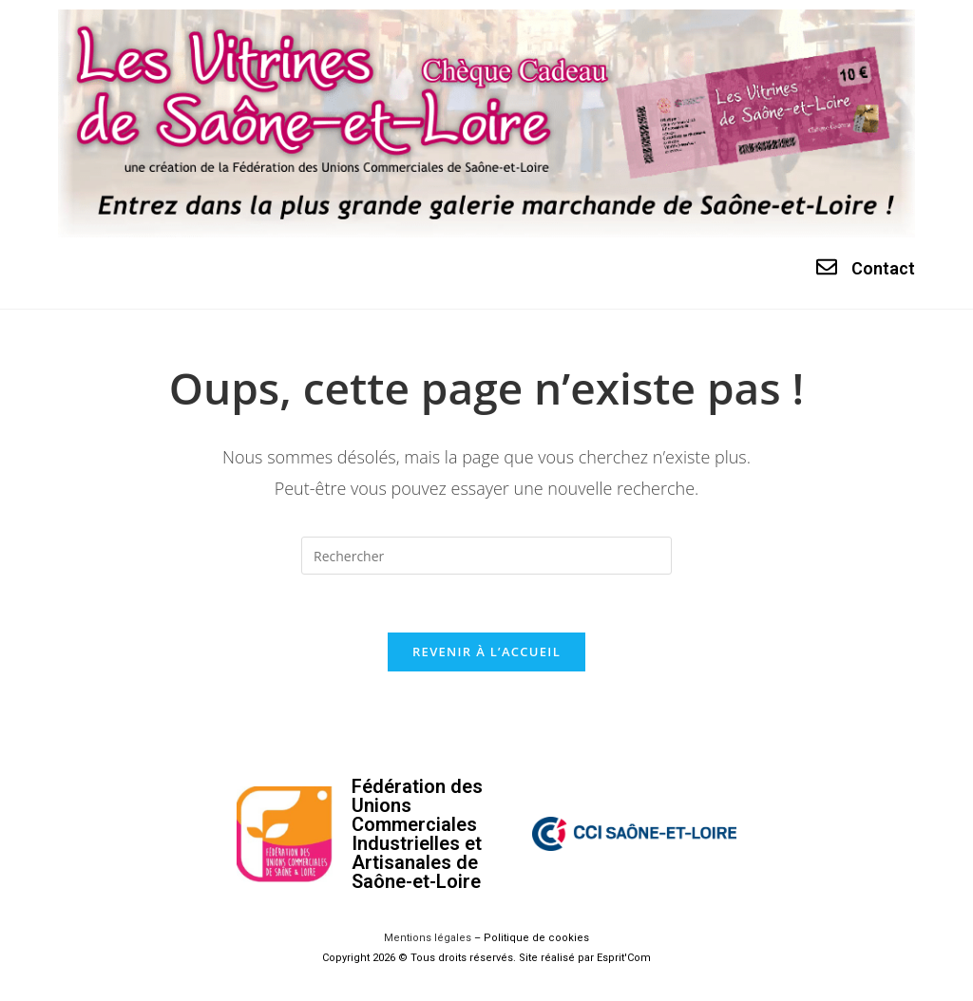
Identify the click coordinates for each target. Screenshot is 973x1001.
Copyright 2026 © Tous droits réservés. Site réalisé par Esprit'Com (486, 958)
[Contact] (826, 266)
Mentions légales (427, 938)
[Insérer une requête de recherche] (486, 556)
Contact (883, 268)
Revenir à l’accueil (486, 651)
